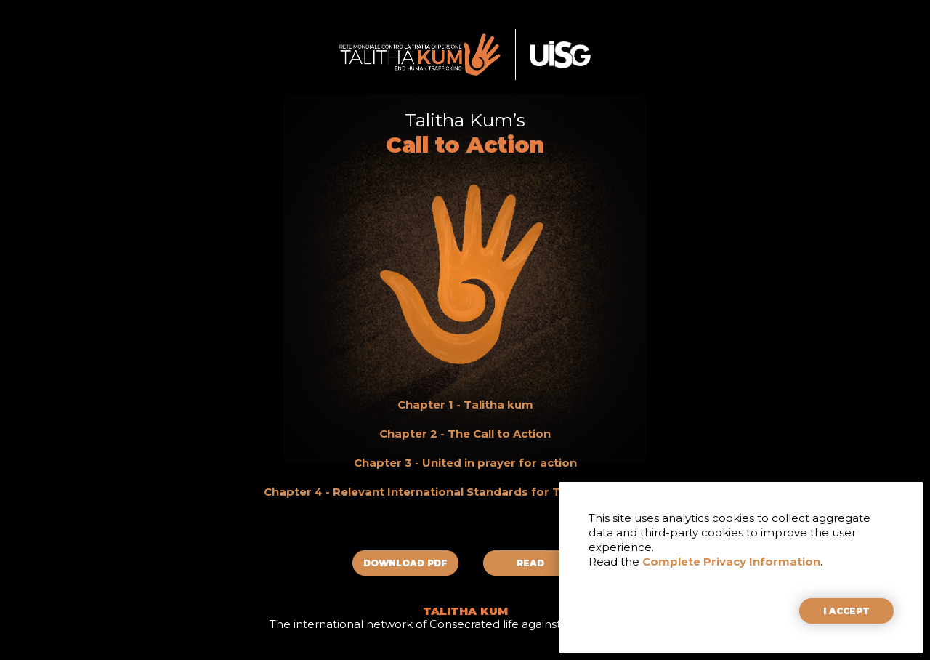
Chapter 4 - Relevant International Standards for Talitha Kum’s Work (465, 492)
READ (530, 563)
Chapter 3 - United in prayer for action (465, 463)
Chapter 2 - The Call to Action (465, 433)
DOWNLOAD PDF (405, 563)
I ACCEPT (846, 610)
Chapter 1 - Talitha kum (465, 404)
